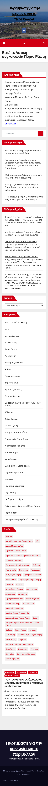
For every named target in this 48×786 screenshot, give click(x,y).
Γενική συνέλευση (13, 376)
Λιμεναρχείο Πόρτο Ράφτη (17, 439)
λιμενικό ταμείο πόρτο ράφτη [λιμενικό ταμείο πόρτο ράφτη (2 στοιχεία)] (30, 635)
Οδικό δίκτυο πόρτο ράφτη (17, 466)
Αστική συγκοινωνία (14, 362)
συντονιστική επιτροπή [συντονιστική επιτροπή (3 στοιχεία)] (26, 654)
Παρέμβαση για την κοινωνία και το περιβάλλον (24, 13)
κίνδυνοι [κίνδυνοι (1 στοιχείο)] (9, 630)
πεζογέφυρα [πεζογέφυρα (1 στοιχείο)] (10, 649)
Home (4, 780)
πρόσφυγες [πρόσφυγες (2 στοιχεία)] (22, 649)
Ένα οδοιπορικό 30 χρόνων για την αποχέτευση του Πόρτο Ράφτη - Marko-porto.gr (24, 259)
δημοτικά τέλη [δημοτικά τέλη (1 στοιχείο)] (28, 604)
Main (7, 329)
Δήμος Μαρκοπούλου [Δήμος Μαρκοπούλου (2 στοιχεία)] (14, 546)
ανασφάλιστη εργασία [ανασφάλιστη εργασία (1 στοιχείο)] (14, 589)
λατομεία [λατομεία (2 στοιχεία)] (32, 630)
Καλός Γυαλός (11, 419)
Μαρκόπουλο (11, 459)
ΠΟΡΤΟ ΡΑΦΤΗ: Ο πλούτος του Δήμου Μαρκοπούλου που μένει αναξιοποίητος (23, 683)
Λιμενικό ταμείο (12, 452)
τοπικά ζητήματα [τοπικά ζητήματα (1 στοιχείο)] (12, 659)
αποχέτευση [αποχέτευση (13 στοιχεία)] (10, 594)
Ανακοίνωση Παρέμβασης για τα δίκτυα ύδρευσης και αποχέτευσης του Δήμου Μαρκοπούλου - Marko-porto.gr (23, 277)
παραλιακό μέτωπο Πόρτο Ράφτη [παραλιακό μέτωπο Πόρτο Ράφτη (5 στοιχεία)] (19, 644)
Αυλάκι (8, 369)
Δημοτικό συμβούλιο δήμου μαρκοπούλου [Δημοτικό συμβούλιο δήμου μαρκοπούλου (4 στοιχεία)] (23, 556)
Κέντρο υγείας (11, 426)
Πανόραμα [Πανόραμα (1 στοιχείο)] (23, 570)
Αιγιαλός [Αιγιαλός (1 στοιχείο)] (9, 536)
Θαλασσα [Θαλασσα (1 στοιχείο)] (36, 565)
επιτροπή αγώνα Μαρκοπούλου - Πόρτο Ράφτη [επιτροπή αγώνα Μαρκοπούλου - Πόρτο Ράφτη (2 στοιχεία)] (22, 624)
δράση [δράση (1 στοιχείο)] (35, 618)
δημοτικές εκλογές (13, 389)
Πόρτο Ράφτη (11, 513)
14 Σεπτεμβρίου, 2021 (17, 691)
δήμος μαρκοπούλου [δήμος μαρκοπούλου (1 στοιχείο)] (14, 599)
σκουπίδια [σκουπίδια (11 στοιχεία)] (10, 654)
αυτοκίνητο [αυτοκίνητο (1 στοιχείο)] (22, 594)
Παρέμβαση (10, 492)
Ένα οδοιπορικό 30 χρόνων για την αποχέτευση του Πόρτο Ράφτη (23, 265)
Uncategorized (12, 336)
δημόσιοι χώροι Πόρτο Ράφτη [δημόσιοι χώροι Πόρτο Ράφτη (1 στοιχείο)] (18, 618)
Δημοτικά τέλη (11, 383)
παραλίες (9, 479)
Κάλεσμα (9, 412)
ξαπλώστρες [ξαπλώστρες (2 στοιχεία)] (11, 640)
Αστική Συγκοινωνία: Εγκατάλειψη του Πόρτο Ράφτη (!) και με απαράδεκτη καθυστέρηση (22, 187)
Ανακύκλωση (11, 342)
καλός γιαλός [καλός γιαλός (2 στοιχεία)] (20, 630)
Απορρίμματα (11, 349)
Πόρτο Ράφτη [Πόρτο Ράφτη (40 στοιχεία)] (11, 580)
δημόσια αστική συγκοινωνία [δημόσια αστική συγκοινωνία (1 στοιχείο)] (17, 613)
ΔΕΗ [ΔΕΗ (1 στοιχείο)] (37, 541)
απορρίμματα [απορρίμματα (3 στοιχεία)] (31, 589)
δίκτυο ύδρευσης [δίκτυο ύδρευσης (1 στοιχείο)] (13, 604)
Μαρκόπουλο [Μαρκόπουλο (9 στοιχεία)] (11, 570)
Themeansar (26, 774)
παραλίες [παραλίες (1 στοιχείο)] (22, 640)
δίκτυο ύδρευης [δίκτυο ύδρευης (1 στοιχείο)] (32, 599)
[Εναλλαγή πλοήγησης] (24, 43)
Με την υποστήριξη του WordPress (16, 771)
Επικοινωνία (13, 780)
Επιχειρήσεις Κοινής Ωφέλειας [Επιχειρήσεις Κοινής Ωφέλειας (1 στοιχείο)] (18, 565)
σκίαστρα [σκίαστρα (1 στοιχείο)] (34, 649)
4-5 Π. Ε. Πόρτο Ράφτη (16, 322)
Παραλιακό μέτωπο (14, 472)
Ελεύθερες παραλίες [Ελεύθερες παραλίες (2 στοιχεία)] (14, 560)
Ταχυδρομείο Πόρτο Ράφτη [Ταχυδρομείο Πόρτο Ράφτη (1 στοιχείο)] (30, 580)
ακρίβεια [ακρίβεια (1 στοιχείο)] (19, 584)
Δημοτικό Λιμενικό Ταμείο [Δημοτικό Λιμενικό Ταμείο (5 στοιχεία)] (16, 551)
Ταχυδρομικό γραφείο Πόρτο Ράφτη (21, 519)
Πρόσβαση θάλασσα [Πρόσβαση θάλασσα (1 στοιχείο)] (32, 575)
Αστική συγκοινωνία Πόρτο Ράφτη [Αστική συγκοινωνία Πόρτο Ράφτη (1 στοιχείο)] (19, 541)
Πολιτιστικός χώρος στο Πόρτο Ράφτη (22, 506)
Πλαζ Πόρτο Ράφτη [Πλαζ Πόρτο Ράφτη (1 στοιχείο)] (13, 575)
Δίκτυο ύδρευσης (12, 396)
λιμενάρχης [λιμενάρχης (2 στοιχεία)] (10, 635)
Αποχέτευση (10, 356)
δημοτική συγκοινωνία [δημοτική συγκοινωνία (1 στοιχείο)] (14, 608)
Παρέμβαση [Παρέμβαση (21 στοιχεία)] (35, 570)
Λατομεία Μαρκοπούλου (16, 432)
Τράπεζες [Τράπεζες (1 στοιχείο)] (9, 584)
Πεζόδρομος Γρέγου (14, 499)
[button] (44, 43)
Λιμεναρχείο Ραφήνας (15, 446)
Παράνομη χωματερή (14, 486)
